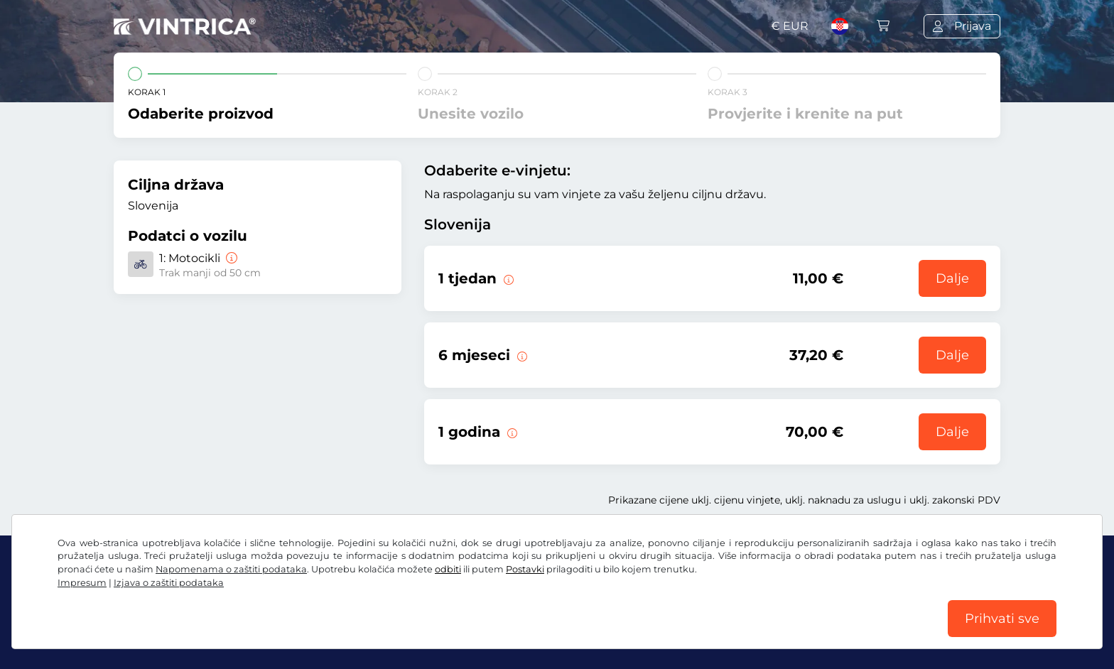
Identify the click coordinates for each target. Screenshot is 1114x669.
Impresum (82, 582)
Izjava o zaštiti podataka (169, 582)
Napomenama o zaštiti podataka (231, 569)
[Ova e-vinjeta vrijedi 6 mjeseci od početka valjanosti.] (520, 355)
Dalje (952, 278)
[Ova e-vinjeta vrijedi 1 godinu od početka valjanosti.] (510, 432)
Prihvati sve (1002, 618)
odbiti (448, 569)
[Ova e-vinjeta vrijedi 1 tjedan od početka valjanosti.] (507, 278)
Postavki (525, 569)
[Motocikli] (230, 258)
